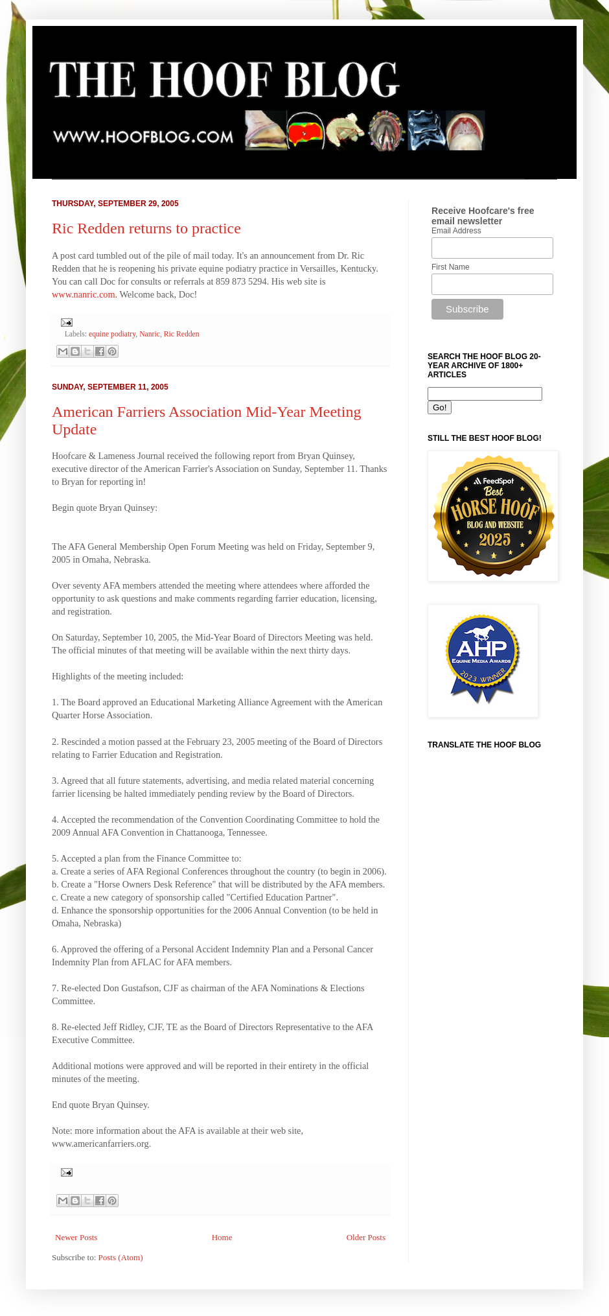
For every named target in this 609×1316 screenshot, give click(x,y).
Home (222, 1237)
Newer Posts (76, 1237)
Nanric (149, 334)
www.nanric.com (83, 294)
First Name (450, 267)
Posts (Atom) (120, 1257)
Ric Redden (182, 334)
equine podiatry (112, 334)
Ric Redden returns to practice (146, 228)
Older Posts (366, 1237)
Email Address (456, 230)
